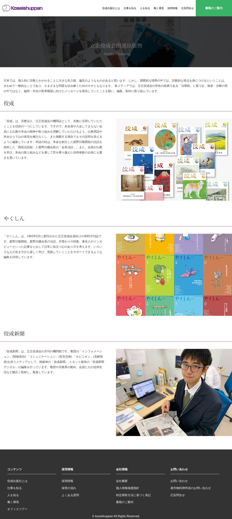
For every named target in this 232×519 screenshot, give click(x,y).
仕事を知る (130, 8)
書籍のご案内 (214, 8)
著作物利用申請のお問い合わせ (190, 488)
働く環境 (159, 8)
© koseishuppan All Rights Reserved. (116, 516)
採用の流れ (69, 488)
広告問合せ (187, 8)
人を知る (145, 8)
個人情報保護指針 (127, 488)
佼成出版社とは (111, 8)
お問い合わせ (179, 480)
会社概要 (122, 480)
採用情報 (172, 8)
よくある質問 (70, 495)
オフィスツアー (17, 509)
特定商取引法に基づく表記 (133, 495)
